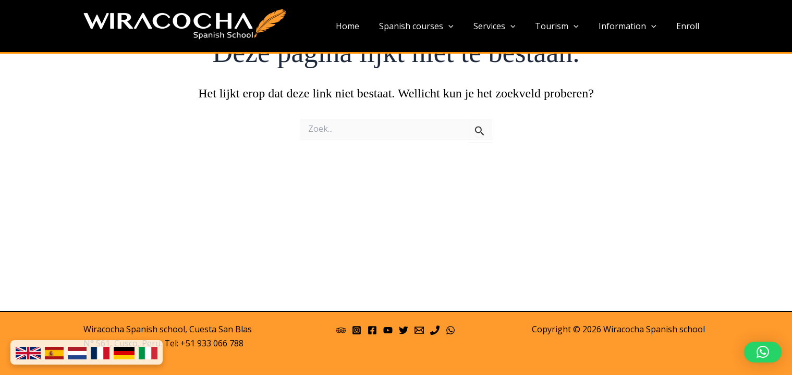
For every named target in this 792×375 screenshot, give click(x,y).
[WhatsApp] (450, 330)
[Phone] (435, 330)
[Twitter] (403, 330)
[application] (462, 26)
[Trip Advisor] (341, 330)
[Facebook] (372, 330)
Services (505, 26)
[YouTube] (388, 330)
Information (632, 26)
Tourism (565, 26)
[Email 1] (419, 330)
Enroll (689, 26)
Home (364, 26)
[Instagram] (356, 330)
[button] (763, 352)
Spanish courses (430, 26)
